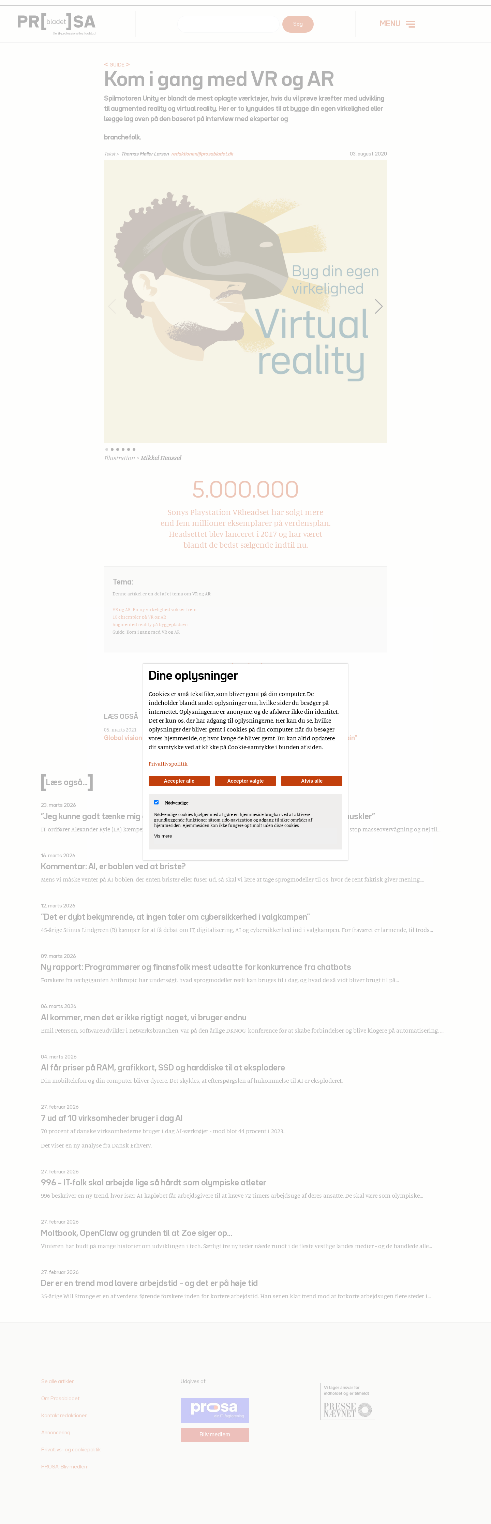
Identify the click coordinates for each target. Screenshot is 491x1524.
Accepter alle (179, 781)
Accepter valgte (245, 781)
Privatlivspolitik (168, 763)
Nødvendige (171, 802)
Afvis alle (312, 781)
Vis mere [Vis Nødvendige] (163, 836)
